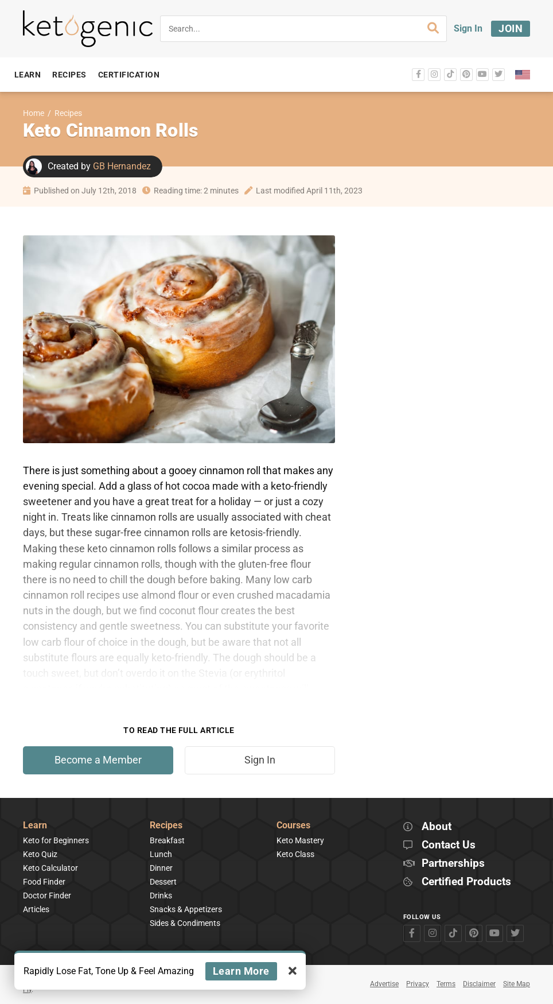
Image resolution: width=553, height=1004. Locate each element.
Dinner (161, 868)
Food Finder (44, 881)
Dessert (163, 881)
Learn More (241, 971)
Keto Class (295, 854)
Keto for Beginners (56, 840)
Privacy (417, 984)
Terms (446, 984)
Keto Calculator (50, 868)
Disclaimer (479, 984)
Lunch (161, 854)
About (436, 827)
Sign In (468, 28)
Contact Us (449, 845)
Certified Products (466, 882)
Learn (35, 826)
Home (33, 113)
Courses (293, 826)
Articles (36, 909)
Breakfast (167, 840)
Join (511, 28)
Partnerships (453, 864)
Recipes (68, 113)
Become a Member (98, 760)
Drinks (161, 895)
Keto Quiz (40, 854)
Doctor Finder (47, 895)
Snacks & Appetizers (186, 909)
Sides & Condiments (185, 923)
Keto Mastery (300, 840)
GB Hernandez (122, 166)
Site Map (516, 984)
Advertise (384, 984)
